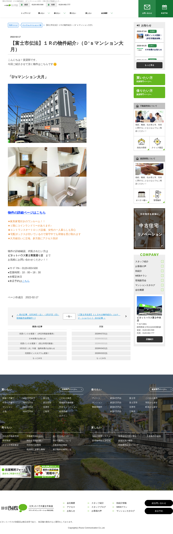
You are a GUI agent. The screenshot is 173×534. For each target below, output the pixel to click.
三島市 (46, 411)
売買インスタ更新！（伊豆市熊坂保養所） (37, 334)
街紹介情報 (121, 503)
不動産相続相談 (60, 445)
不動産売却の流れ (35, 436)
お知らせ (71, 511)
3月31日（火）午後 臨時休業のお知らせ (37, 348)
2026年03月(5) (101, 353)
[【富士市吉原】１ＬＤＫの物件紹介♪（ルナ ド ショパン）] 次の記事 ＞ (99, 316)
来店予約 (164, 13)
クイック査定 (157, 143)
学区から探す (151, 402)
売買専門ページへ (69, 389)
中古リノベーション (68, 407)
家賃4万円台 (115, 398)
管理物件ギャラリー (101, 440)
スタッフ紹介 (141, 261)
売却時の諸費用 (34, 445)
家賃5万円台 (115, 402)
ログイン (63, 416)
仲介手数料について (62, 440)
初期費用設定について (128, 445)
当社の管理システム (101, 436)
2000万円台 (27, 407)
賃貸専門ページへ (159, 389)
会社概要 (139, 290)
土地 (4, 411)
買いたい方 (144, 79)
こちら (26, 281)
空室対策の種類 (125, 440)
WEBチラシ (141, 275)
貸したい (88, 13)
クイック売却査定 (10, 445)
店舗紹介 (149, 339)
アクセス (71, 507)
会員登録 (63, 411)
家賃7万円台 (115, 411)
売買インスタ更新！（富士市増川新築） (37, 343)
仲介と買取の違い (35, 440)
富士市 (46, 398)
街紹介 (138, 271)
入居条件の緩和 (154, 436)
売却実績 (6, 440)
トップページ (25, 13)
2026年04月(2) (101, 348)
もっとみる (37, 358)
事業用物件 (97, 407)
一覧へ (69, 316)
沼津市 (46, 407)
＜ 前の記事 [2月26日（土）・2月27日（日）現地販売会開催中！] (38, 316)
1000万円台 (27, 402)
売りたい (73, 13)
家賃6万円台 (115, 407)
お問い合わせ (147, 13)
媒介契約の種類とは (62, 449)
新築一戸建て (8, 398)
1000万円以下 (28, 398)
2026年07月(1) (101, 334)
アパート (96, 398)
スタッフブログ (99, 507)
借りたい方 (144, 92)
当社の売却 (141, 143)
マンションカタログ (145, 285)
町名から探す (151, 407)
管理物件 (157, 196)
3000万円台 (27, 411)
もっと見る (149, 65)
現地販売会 (140, 280)
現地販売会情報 (66, 402)
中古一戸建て (8, 402)
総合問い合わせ (159, 503)
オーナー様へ (141, 196)
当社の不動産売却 (10, 436)
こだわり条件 (65, 398)
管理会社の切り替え (127, 436)
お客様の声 (140, 266)
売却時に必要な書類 (36, 449)
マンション (7, 407)
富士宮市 (47, 402)
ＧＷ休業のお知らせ (37, 338)
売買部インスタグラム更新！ (37, 353)
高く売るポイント (61, 436)
